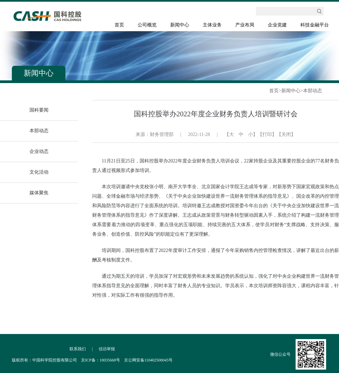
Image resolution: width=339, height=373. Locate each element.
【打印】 (267, 134)
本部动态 (312, 90)
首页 (119, 24)
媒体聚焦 (38, 192)
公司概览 (147, 24)
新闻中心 (179, 24)
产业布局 (244, 24)
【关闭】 (286, 134)
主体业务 (212, 24)
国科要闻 (38, 110)
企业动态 (38, 151)
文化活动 (38, 172)
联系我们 (77, 349)
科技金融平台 (314, 24)
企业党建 (277, 24)
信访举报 (107, 349)
